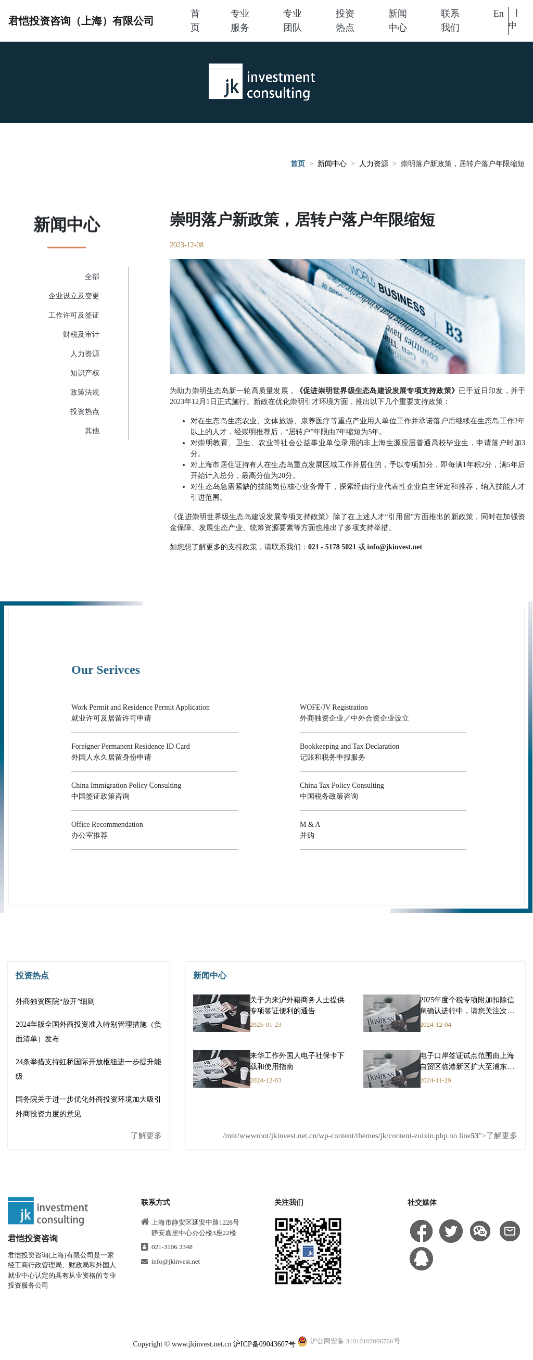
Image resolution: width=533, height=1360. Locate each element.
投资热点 (84, 411)
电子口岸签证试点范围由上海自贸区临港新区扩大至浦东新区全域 (467, 1066)
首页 (297, 165)
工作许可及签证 (73, 315)
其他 (92, 431)
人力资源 (373, 165)
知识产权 (84, 373)
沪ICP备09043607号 (264, 1344)
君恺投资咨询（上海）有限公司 (81, 21)
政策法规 (84, 392)
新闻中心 (332, 165)
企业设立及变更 (73, 296)
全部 (92, 277)
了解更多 (146, 1135)
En (498, 13)
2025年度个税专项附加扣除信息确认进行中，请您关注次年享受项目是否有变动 (467, 1011)
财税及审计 (81, 334)
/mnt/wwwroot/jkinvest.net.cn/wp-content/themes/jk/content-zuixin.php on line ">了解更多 (370, 1136)
